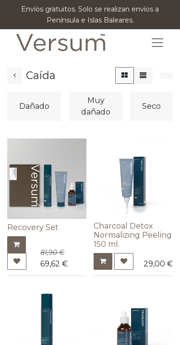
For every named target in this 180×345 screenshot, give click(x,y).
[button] (16, 244)
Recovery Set (33, 227)
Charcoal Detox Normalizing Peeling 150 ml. (133, 235)
